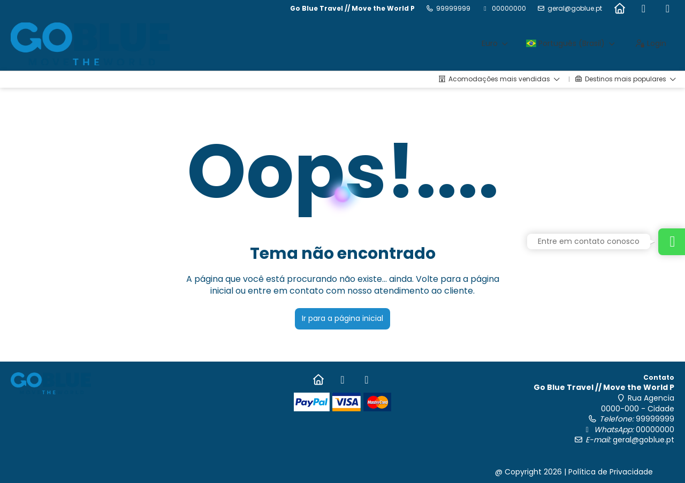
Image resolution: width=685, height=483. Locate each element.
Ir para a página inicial (342, 318)
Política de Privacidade (610, 471)
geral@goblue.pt (574, 8)
